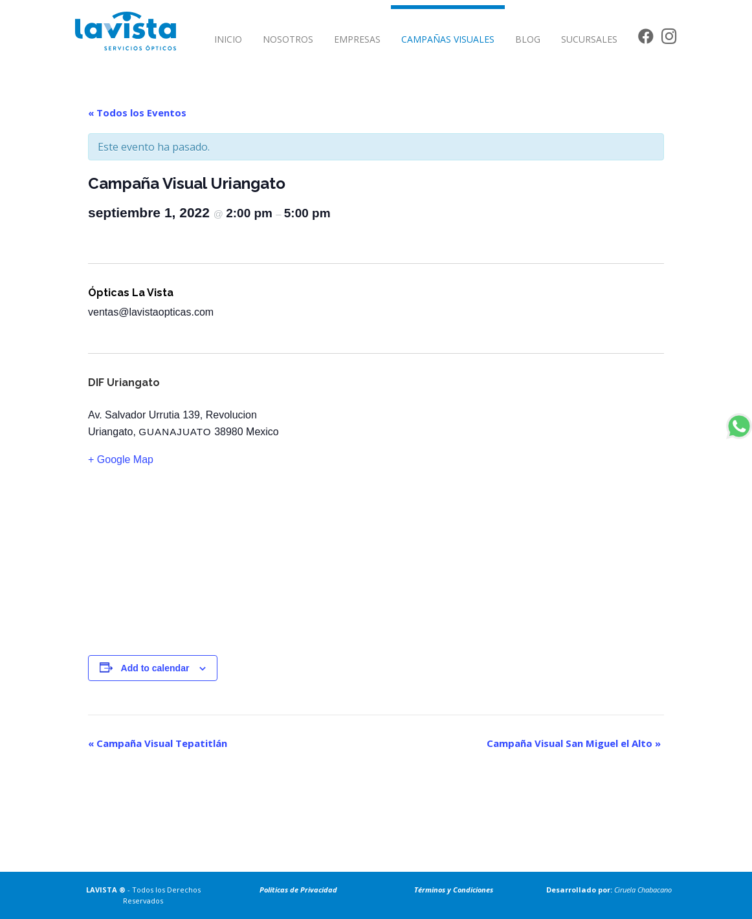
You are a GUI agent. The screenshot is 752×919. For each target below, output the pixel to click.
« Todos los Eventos (137, 112)
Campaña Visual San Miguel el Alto (574, 743)
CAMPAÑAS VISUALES (447, 39)
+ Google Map (120, 459)
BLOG (527, 39)
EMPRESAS (357, 39)
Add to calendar (155, 668)
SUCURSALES (589, 39)
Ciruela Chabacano (643, 889)
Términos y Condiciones (453, 889)
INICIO (228, 39)
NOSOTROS (288, 39)
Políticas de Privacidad (298, 889)
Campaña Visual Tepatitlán (157, 743)
